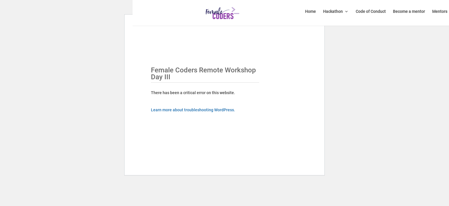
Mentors (439, 11)
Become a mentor (409, 11)
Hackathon (333, 11)
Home (310, 11)
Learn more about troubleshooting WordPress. (193, 110)
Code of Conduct (371, 11)
